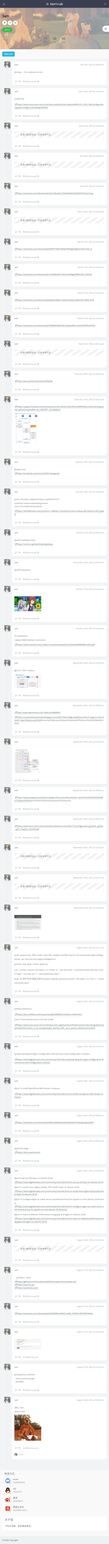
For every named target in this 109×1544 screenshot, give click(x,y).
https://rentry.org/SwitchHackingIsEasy (34, 544)
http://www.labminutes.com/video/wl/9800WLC (38, 712)
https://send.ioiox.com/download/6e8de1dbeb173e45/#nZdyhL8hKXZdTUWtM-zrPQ (54, 300)
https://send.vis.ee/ (25, 1284)
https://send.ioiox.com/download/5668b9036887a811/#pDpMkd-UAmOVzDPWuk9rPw (55, 325)
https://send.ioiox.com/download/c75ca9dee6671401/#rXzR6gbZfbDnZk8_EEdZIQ (53, 274)
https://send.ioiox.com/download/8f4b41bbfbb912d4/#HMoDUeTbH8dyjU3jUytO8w (54, 1122)
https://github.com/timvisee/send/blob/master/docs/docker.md (45, 1281)
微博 (15, 1497)
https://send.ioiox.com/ (26, 1287)
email (15, 1479)
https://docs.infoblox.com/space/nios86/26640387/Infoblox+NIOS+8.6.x (48, 1014)
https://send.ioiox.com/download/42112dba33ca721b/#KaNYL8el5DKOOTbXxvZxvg (54, 193)
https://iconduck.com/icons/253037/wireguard (37, 473)
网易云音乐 (18, 1507)
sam (16, 64)
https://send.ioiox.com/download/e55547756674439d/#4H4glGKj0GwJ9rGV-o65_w (53, 248)
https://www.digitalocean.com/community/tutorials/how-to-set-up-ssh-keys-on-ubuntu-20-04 (59, 1182)
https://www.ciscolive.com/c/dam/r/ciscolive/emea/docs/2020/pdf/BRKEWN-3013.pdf (55, 644)
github (7, 29)
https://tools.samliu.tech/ (27, 1152)
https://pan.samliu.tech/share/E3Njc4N (33, 381)
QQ (14, 1488)
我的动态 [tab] (8, 54)
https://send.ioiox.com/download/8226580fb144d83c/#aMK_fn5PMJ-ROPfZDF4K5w (54, 1313)
